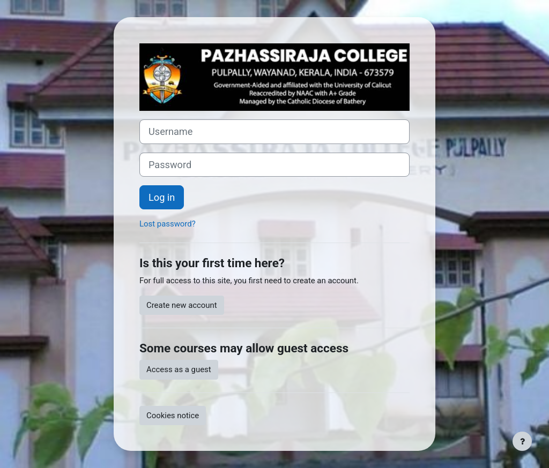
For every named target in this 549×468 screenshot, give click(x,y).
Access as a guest (178, 369)
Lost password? (167, 224)
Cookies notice (172, 415)
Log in (162, 197)
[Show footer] (522, 441)
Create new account (181, 305)
